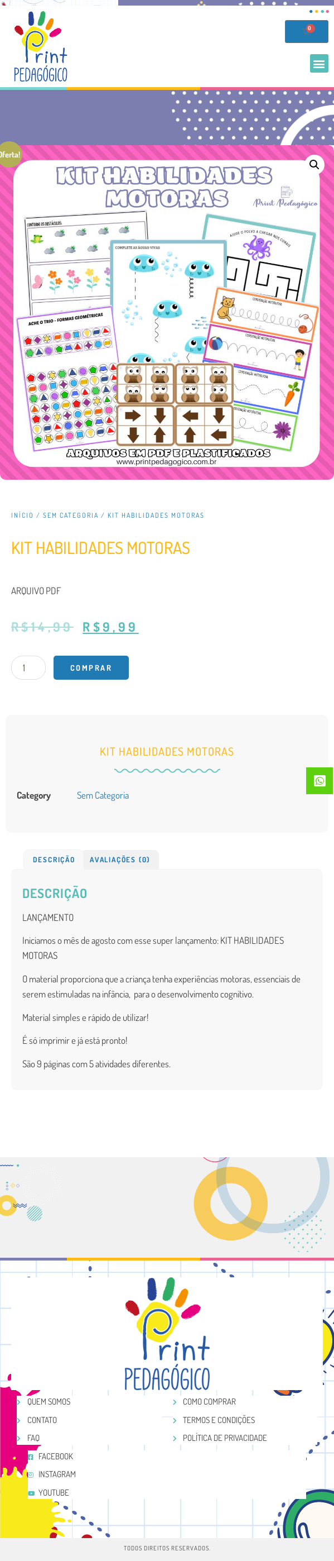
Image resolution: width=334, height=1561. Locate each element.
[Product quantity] (28, 668)
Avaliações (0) (120, 859)
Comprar (91, 667)
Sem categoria (71, 515)
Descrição (54, 859)
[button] (319, 63)
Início (22, 515)
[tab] (53, 859)
